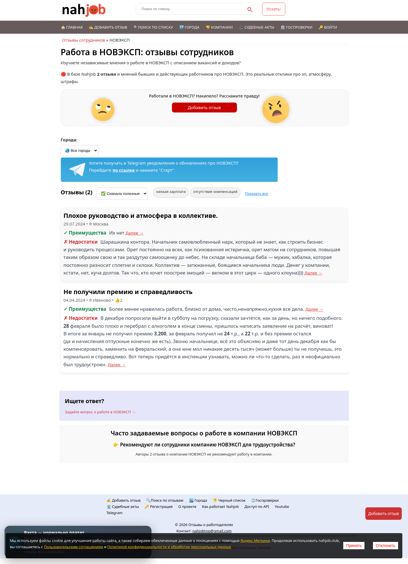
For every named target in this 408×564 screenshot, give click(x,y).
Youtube (282, 506)
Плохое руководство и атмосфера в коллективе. (141, 215)
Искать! (274, 9)
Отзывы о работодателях (210, 524)
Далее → (135, 233)
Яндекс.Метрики (255, 540)
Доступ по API (257, 506)
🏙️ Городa (198, 500)
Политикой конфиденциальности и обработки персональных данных (169, 546)
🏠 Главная (72, 27)
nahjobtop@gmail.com (212, 530)
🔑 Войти (328, 27)
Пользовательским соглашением (73, 546)
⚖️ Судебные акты (256, 27)
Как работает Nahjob (220, 506)
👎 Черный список (229, 500)
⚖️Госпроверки (265, 500)
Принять (354, 545)
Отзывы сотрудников (83, 40)
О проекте (187, 506)
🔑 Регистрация (158, 506)
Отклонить (385, 545)
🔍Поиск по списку (153, 27)
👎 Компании (219, 27)
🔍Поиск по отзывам (164, 500)
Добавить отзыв (204, 107)
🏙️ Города (189, 27)
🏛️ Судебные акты (123, 506)
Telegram (115, 512)
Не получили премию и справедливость (128, 291)
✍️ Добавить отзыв (108, 27)
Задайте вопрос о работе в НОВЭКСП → (100, 411)
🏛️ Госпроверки (296, 27)
